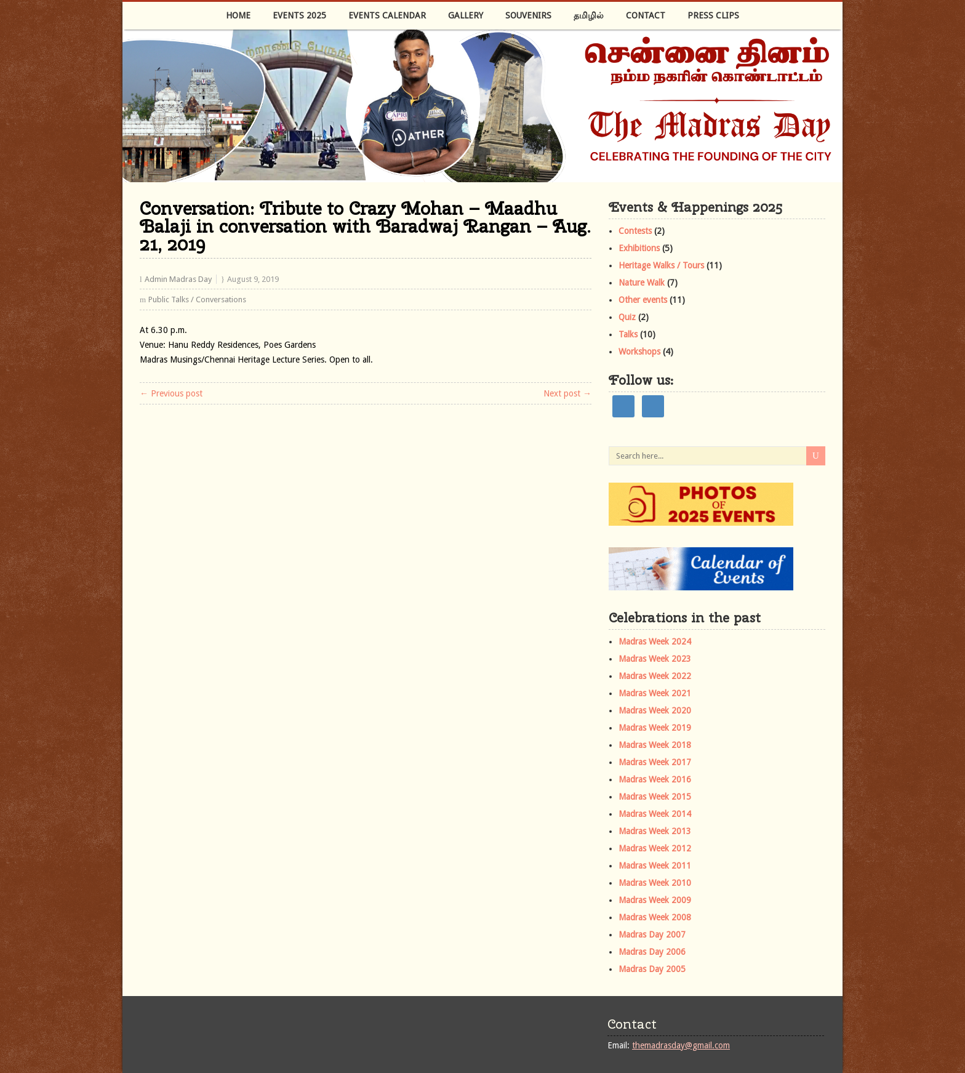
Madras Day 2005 (652, 969)
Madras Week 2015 (655, 797)
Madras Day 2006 (652, 952)
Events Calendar (387, 15)
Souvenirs (528, 15)
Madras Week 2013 (655, 831)
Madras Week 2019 (655, 728)
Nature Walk (642, 282)
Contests (635, 231)
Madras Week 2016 (655, 779)
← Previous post (171, 393)
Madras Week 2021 (655, 693)
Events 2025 (299, 15)
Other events (643, 300)
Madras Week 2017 (655, 762)
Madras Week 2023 (655, 659)
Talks (628, 334)
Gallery (465, 15)
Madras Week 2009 (655, 900)
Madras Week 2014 (655, 814)
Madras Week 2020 (655, 710)
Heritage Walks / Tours (661, 265)
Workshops (639, 351)
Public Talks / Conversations (197, 299)
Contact (645, 15)
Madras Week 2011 (655, 865)
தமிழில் (589, 15)
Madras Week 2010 (655, 883)
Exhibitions (639, 248)
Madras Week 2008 (655, 917)
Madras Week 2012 (655, 848)
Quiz (627, 317)
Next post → (567, 393)
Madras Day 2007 (652, 934)
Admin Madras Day (178, 279)
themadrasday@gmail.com (681, 1045)
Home (238, 15)
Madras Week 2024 (655, 641)
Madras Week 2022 (655, 676)
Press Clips (713, 15)
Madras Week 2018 (655, 745)
